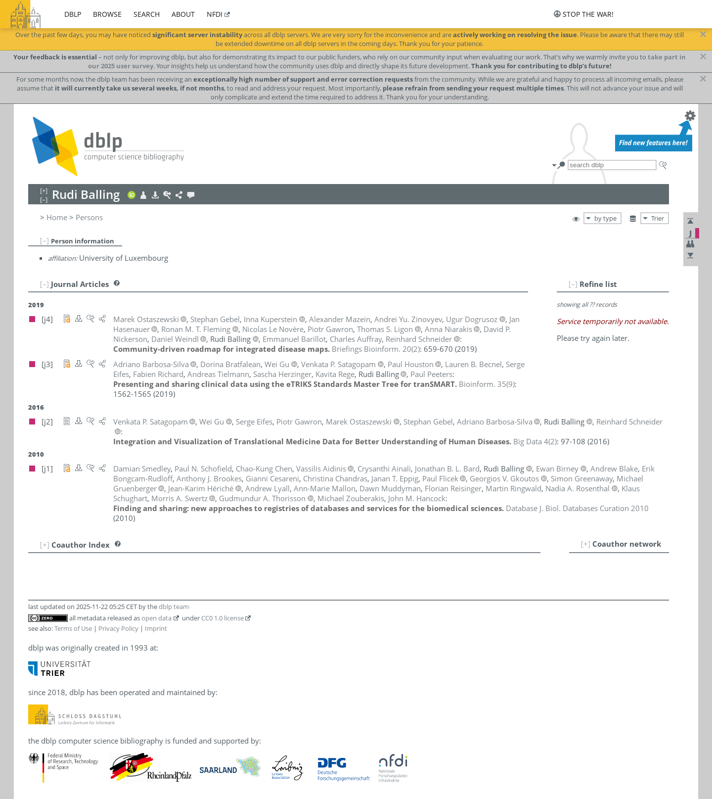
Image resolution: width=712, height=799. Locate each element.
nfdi (214, 14)
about (183, 14)
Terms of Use (73, 628)
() (376, 349)
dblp (72, 14)
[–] (44, 240)
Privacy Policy (118, 628)
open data (156, 617)
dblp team (174, 606)
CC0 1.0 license (222, 617)
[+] (585, 544)
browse (107, 14)
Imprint (156, 628)
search (147, 14)
